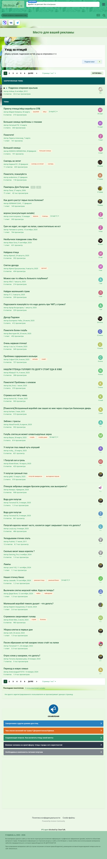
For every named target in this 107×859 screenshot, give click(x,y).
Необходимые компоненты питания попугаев (24, 752)
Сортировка (97, 73)
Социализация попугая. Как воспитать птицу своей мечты (29, 738)
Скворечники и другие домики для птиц (21, 723)
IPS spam (45, 830)
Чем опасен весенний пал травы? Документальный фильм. (29, 731)
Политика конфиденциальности (46, 818)
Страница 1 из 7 (49, 73)
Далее (30, 73)
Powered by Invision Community (53, 821)
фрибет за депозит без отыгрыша (42, 4)
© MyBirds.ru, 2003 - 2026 (15, 835)
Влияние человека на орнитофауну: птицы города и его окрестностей (33, 745)
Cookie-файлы (69, 818)
